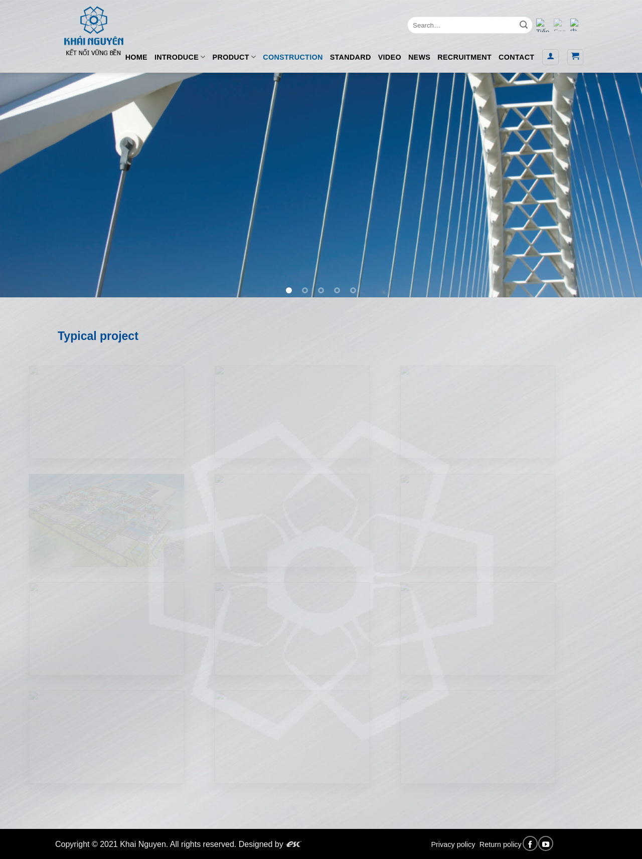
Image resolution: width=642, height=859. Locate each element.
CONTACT (516, 57)
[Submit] (523, 25)
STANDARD (350, 57)
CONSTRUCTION (293, 57)
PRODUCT (234, 57)
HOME (136, 57)
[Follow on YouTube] (545, 843)
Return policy (500, 844)
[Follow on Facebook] (530, 843)
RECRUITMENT (464, 57)
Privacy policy (453, 844)
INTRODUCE (180, 57)
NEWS (419, 57)
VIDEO (389, 57)
